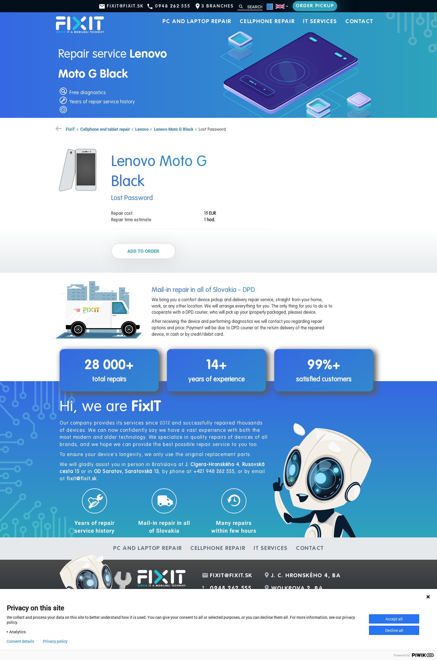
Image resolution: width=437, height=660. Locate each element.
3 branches (217, 6)
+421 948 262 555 (213, 471)
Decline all (394, 630)
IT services (320, 22)
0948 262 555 (172, 6)
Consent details (20, 641)
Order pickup (315, 6)
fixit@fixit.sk (125, 6)
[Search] (250, 6)
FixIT (70, 129)
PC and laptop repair (196, 22)
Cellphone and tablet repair (105, 129)
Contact (359, 22)
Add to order (143, 251)
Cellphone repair (267, 22)
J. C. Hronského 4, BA (306, 576)
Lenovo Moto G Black (173, 129)
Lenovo (142, 129)
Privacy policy (55, 641)
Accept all (394, 619)
